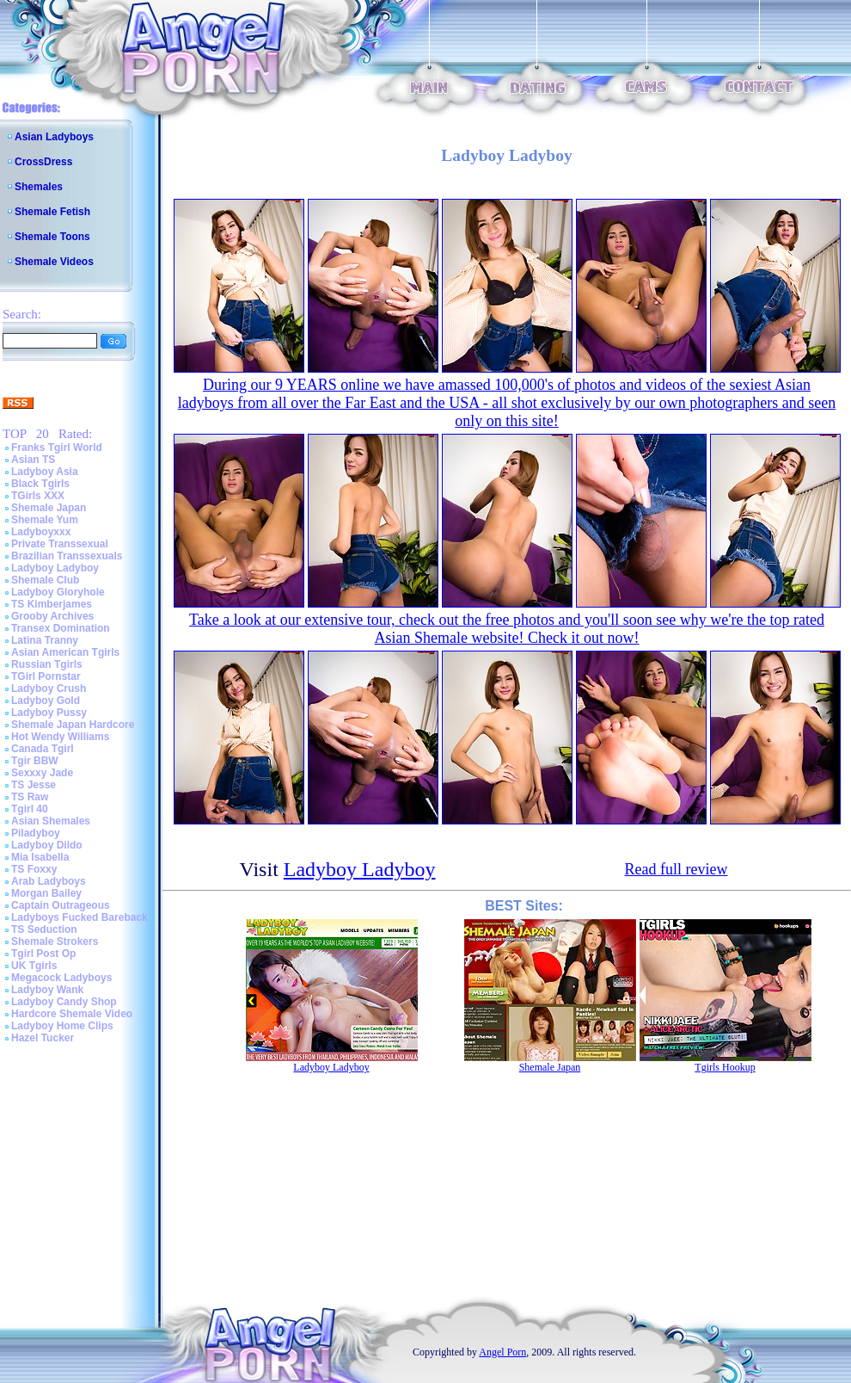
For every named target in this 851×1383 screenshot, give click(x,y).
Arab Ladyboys (48, 881)
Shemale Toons (52, 237)
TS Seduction (44, 929)
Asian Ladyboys (54, 137)
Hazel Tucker (42, 1038)
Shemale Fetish (52, 212)
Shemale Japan (48, 508)
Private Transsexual (59, 544)
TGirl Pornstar (46, 676)
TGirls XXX (37, 496)
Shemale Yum (44, 520)
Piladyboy (35, 833)
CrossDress (43, 162)
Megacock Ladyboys (61, 978)
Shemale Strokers (54, 941)
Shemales (39, 187)
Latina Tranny (44, 640)
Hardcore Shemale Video (71, 1014)
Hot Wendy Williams (60, 737)
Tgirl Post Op (43, 954)
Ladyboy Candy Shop (64, 1002)
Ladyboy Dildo (47, 845)
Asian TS (33, 460)
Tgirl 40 (29, 809)
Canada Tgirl (42, 749)
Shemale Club (45, 580)
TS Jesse (33, 785)
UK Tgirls (34, 966)
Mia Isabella (40, 857)
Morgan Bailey (46, 893)
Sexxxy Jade (42, 773)
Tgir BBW (34, 761)
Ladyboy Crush (48, 688)
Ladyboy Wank (47, 990)
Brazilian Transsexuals (66, 556)
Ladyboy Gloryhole (58, 592)
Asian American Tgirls (65, 652)
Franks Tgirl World (56, 447)
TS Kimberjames (51, 604)
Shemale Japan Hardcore (72, 725)
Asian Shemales (50, 821)
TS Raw (29, 797)
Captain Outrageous (60, 905)
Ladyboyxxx (40, 532)
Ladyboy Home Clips (62, 1026)
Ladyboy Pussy (49, 713)
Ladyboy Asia (44, 472)
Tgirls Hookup (725, 1067)
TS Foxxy (34, 869)
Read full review (676, 869)
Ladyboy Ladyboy (55, 568)
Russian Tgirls (47, 664)
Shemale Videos (54, 262)
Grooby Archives (52, 616)
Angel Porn (502, 1352)
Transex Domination (60, 628)
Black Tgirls (40, 484)
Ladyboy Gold (45, 701)
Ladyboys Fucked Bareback (79, 917)
